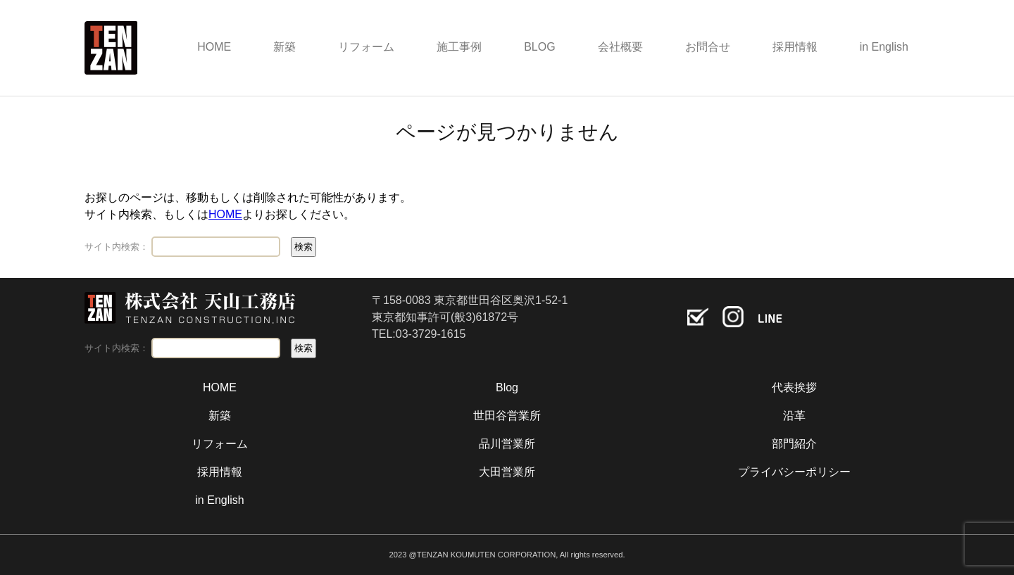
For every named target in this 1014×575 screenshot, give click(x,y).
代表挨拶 (794, 387)
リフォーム (366, 47)
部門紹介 (794, 444)
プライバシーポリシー (794, 472)
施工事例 (459, 47)
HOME (214, 47)
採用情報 (795, 47)
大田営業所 (507, 472)
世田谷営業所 (507, 416)
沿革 (794, 416)
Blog (507, 387)
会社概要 (620, 47)
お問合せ (707, 47)
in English (884, 47)
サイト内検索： (116, 246)
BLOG (539, 47)
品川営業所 (507, 444)
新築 (284, 47)
